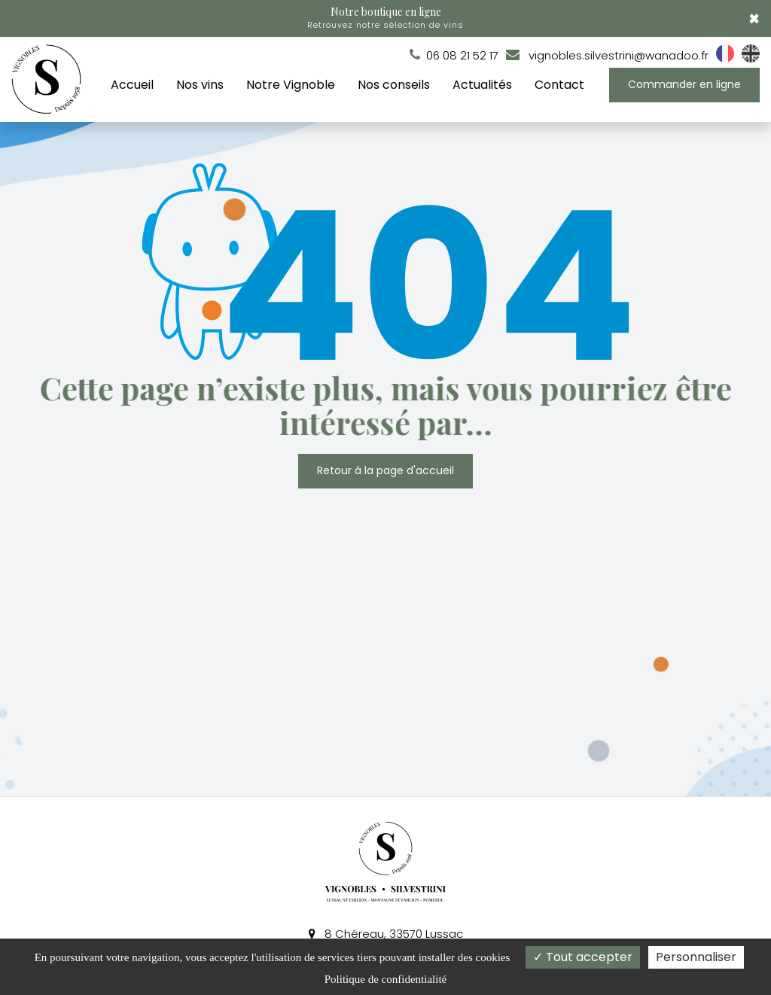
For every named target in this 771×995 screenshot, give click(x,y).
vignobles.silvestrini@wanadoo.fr (607, 55)
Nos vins (200, 84)
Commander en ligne (684, 84)
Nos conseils (394, 84)
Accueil (132, 84)
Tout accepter (582, 957)
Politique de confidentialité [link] (385, 979)
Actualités (482, 84)
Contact (559, 84)
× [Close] (754, 19)
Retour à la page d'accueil (385, 470)
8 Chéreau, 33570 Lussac (386, 934)
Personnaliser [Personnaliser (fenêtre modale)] (696, 957)
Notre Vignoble (290, 84)
